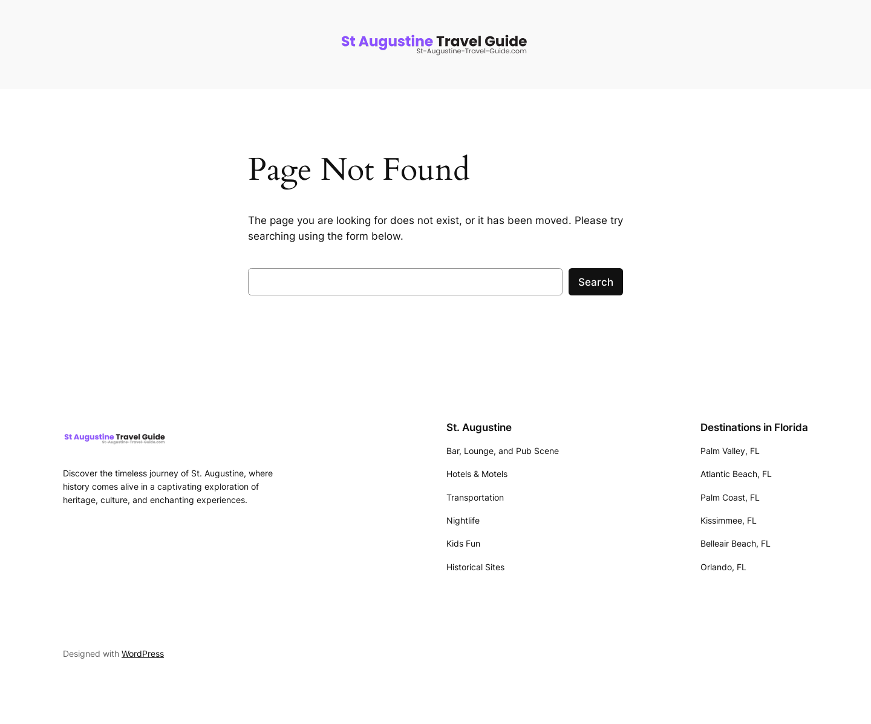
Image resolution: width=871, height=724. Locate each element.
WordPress (143, 653)
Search (595, 282)
